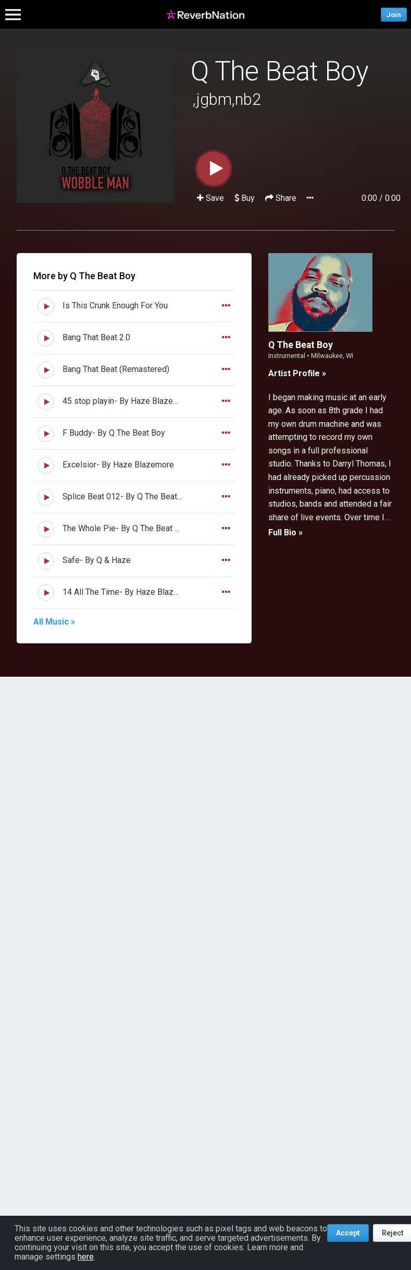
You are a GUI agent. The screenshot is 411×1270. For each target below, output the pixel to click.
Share (281, 198)
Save (211, 198)
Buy (244, 198)
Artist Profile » (297, 373)
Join (394, 14)
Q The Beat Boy (279, 71)
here (86, 1257)
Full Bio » (285, 532)
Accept (348, 1233)
